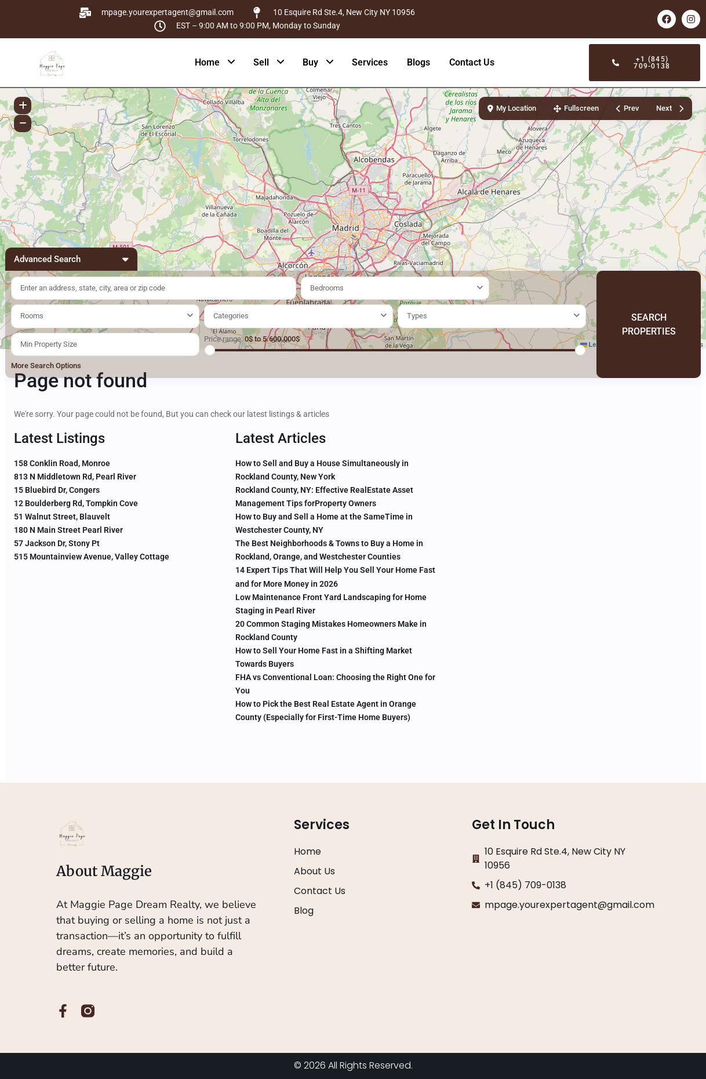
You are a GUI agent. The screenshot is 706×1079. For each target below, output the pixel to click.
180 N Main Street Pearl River (68, 530)
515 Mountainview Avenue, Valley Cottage (91, 556)
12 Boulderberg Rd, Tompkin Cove (76, 503)
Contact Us (471, 62)
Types (417, 315)
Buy (310, 62)
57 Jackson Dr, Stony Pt (57, 543)
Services (370, 62)
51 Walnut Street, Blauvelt (62, 516)
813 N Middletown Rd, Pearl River (75, 476)
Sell (261, 62)
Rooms (31, 315)
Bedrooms (327, 288)
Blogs (418, 62)
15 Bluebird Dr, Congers (57, 490)
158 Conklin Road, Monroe (62, 463)
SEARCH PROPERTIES (649, 324)
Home (207, 62)
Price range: (223, 339)
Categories (231, 315)
